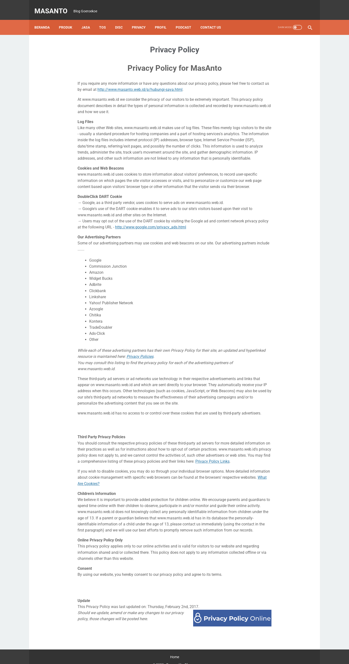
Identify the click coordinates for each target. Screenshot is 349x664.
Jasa (89, 19)
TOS (106, 19)
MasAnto (54, 6)
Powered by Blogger (181, 656)
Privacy (142, 19)
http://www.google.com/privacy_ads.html (150, 219)
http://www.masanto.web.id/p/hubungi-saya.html (139, 81)
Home (174, 649)
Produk (69, 19)
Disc (122, 19)
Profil (164, 19)
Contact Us (214, 19)
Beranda (45, 19)
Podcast (187, 19)
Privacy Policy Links (212, 453)
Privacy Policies (140, 348)
